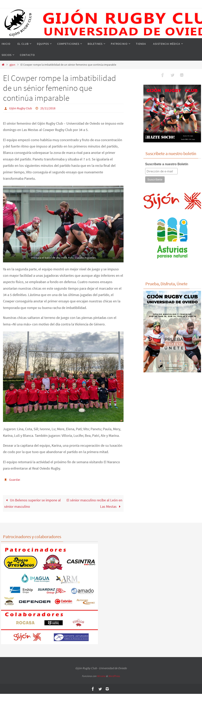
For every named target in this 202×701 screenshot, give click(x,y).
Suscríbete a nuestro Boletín (166, 164)
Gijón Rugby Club (20, 108)
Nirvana (101, 676)
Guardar (14, 479)
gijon (12, 64)
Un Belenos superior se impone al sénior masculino (32, 502)
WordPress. (114, 676)
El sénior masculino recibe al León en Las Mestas (94, 502)
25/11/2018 (47, 108)
